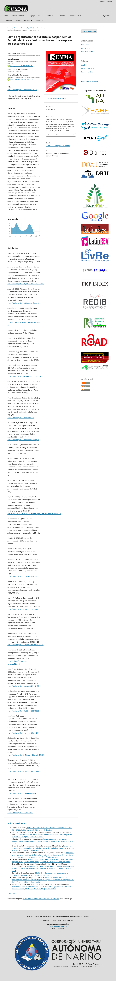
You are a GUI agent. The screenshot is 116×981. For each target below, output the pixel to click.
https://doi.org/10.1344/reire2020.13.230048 (24, 733)
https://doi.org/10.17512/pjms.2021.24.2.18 (24, 576)
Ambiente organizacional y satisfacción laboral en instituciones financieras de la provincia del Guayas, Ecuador (43, 855)
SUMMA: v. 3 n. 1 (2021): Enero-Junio (26, 882)
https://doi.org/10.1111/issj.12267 (20, 813)
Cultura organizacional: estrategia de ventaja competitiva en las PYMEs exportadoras (40, 840)
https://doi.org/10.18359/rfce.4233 (20, 418)
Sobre (6, 16)
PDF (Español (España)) (57, 98)
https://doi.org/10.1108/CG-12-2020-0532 (23, 711)
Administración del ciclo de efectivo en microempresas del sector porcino (44, 834)
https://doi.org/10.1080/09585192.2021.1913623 (25, 284)
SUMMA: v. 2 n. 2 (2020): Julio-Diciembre (27, 837)
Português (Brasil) (88, 72)
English (84, 65)
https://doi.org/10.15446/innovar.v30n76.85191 (25, 645)
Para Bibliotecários (87, 52)
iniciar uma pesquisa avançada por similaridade (41, 899)
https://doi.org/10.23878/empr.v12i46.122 (23, 793)
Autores (50, 16)
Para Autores (85, 48)
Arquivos (9, 20)
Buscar (106, 16)
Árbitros (62, 16)
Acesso (109, 2)
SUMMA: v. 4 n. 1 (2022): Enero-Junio (34, 875)
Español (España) (87, 68)
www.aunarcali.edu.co (58, 926)
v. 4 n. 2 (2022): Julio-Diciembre (33, 28)
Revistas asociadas (23, 20)
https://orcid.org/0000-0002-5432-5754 (21, 79)
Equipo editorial (36, 16)
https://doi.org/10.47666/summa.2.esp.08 (23, 303)
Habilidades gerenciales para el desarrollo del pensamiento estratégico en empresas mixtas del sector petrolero (43, 878)
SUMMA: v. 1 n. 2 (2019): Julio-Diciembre (40, 889)
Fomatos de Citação (54, 135)
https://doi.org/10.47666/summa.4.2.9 (22, 90)
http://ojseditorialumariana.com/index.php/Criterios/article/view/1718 (34, 514)
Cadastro (102, 2)
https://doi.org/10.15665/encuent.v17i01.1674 (24, 376)
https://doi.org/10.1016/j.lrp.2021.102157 (23, 686)
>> (16, 893)
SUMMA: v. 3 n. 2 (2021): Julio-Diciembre (36, 830)
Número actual (75, 16)
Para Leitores (85, 45)
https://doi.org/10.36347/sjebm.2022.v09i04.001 (25, 755)
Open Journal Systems (89, 81)
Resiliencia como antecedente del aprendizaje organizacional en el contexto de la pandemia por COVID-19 (43, 867)
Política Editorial (18, 16)
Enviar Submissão (89, 31)
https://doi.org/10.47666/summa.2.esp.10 (23, 440)
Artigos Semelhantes (16, 823)
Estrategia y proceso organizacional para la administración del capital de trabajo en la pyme (42, 847)
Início (9, 28)
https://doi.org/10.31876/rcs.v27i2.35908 (23, 609)
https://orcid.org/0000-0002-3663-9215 (21, 66)
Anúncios (39, 20)
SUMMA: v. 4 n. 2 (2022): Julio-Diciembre (27, 850)
